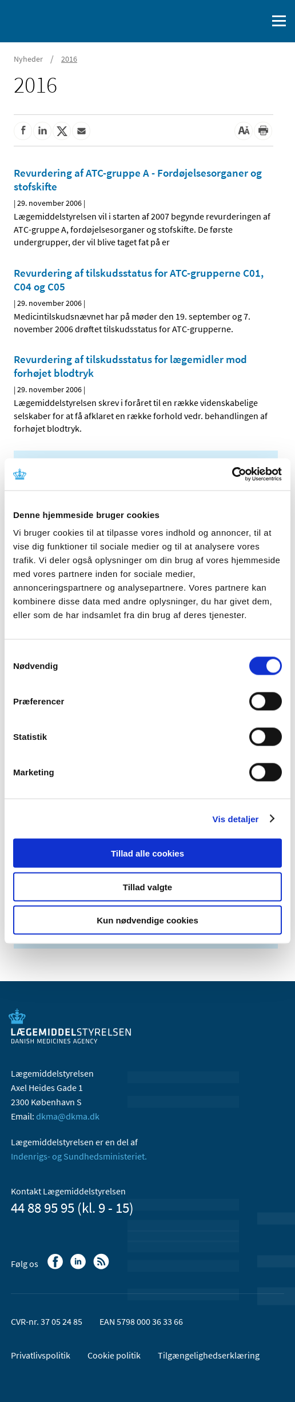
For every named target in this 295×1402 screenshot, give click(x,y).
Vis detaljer (236, 818)
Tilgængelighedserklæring (209, 1355)
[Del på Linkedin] (42, 131)
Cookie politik (114, 1355)
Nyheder (28, 59)
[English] (229, 21)
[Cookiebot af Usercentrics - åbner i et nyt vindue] (232, 474)
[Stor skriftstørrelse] (243, 131)
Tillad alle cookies (147, 853)
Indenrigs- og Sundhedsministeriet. (79, 1156)
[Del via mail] (81, 131)
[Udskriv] (263, 131)
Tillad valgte (147, 886)
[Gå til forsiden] (57, 20)
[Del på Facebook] (23, 131)
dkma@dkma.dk (67, 1116)
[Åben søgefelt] (256, 21)
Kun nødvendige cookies (147, 920)
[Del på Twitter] (62, 131)
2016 (69, 59)
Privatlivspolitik (40, 1355)
